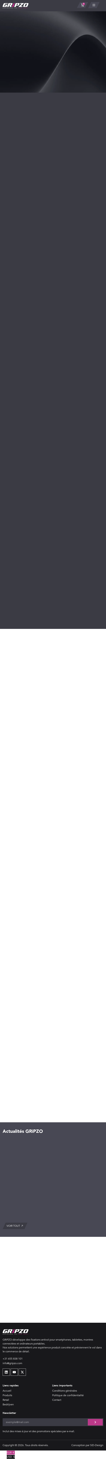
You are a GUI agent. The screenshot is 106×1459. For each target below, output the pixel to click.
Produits (7, 1395)
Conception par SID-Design (87, 1445)
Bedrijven (8, 1404)
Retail (6, 1400)
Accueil (7, 1391)
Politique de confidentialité (68, 1395)
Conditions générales (64, 1391)
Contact (56, 1400)
